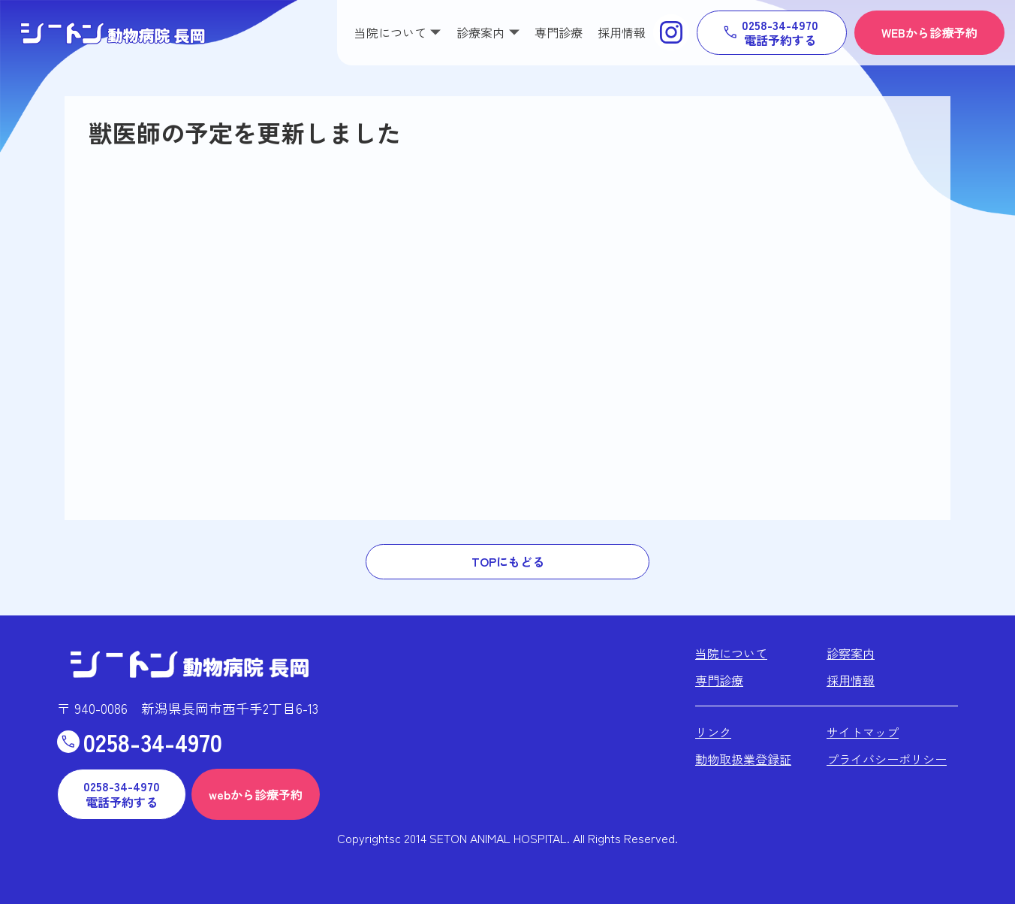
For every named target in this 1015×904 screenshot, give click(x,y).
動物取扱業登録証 (743, 759)
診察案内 (851, 653)
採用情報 (622, 32)
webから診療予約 (256, 794)
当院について (731, 653)
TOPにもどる (507, 561)
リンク (713, 732)
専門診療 (559, 32)
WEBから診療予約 (929, 32)
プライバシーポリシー (887, 759)
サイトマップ (863, 732)
